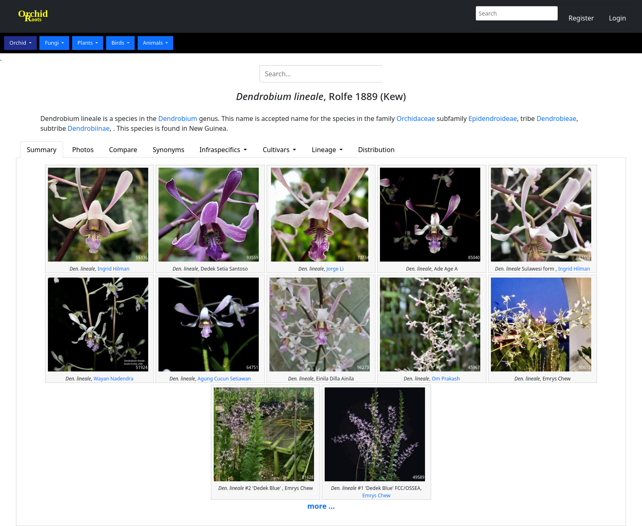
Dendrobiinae (88, 128)
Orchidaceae (415, 118)
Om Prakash (446, 378)
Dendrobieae (556, 118)
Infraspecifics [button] (220, 149)
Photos (82, 149)
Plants (85, 42)
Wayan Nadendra (113, 378)
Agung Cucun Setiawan (224, 378)
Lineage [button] (324, 149)
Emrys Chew (376, 495)
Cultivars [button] (277, 149)
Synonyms (168, 149)
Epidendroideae (492, 118)
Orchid (18, 42)
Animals (153, 42)
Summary (41, 149)
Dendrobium (177, 118)
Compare (123, 149)
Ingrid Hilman (113, 268)
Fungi (52, 42)
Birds (118, 42)
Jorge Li (335, 268)
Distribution (376, 149)
